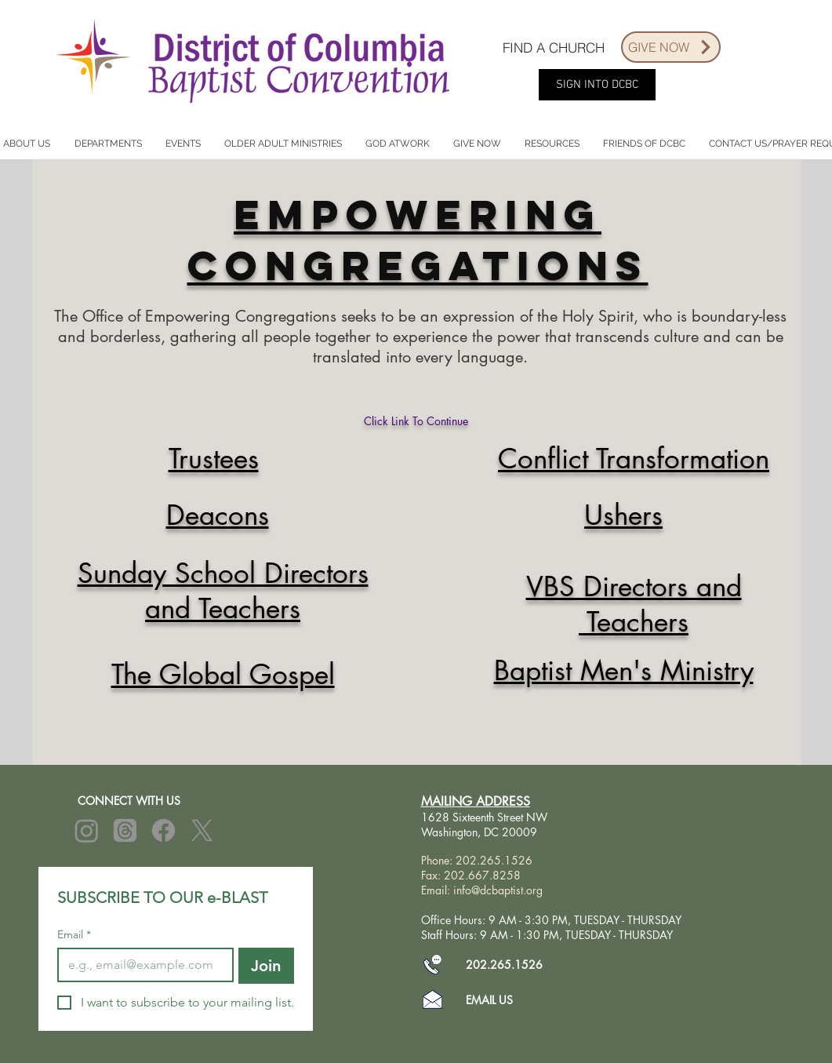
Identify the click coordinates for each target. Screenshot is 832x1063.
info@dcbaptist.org (498, 890)
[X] (202, 830)
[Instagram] (86, 830)
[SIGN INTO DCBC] (597, 84)
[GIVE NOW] (671, 47)
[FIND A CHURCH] (553, 47)
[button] (108, 144)
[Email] (141, 965)
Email (74, 934)
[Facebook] (163, 830)
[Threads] (125, 830)
